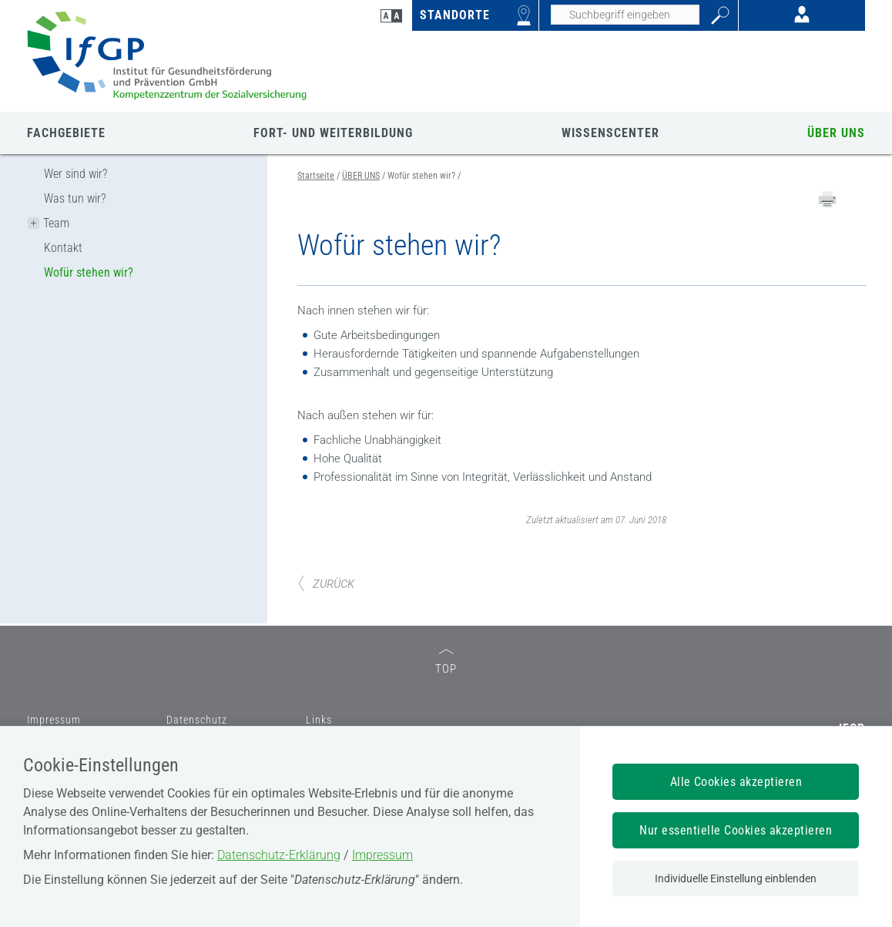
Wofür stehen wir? (88, 272)
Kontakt (63, 247)
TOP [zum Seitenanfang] (446, 662)
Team (56, 223)
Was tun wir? (75, 198)
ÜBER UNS (836, 133)
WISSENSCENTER (610, 133)
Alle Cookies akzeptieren (736, 781)
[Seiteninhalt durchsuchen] (625, 15)
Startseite (315, 175)
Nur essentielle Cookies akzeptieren (735, 830)
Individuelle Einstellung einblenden (736, 878)
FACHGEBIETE (66, 133)
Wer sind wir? (75, 173)
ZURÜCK (325, 584)
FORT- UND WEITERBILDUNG (333, 133)
